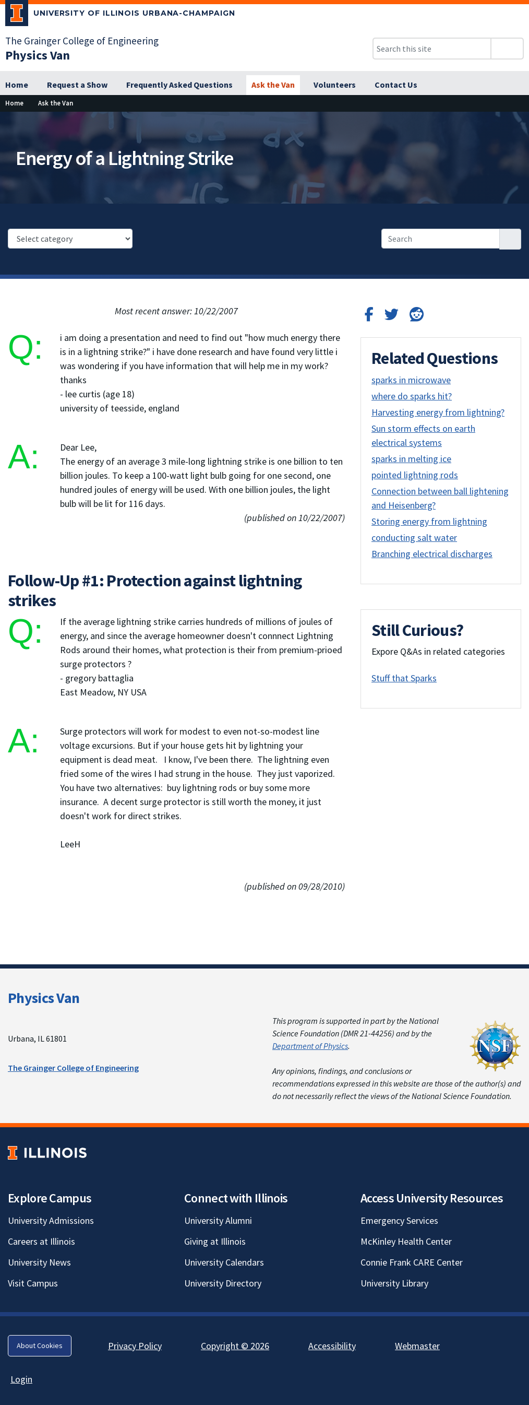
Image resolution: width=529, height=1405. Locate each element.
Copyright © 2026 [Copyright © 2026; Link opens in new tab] (235, 1346)
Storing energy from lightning (429, 521)
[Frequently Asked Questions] (179, 85)
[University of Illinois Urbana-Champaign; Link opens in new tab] (120, 15)
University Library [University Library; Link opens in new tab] (394, 1283)
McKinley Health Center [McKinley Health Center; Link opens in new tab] (406, 1241)
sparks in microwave (411, 380)
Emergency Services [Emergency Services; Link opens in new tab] (399, 1220)
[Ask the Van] (273, 85)
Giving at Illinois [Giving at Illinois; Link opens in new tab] (215, 1241)
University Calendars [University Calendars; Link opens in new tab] (224, 1262)
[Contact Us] (396, 85)
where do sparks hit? (411, 396)
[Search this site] (432, 48)
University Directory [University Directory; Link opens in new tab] (222, 1283)
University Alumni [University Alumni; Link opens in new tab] (218, 1220)
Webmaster (417, 1346)
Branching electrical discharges (431, 554)
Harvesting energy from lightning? (437, 412)
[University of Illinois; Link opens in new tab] (47, 1153)
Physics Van (43, 997)
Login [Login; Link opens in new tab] (21, 1379)
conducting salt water (414, 538)
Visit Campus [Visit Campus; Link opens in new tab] (33, 1283)
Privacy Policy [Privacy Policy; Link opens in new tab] (135, 1346)
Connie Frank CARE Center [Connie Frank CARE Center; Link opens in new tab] (411, 1262)
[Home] (16, 85)
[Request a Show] (77, 85)
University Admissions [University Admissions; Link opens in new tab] (51, 1220)
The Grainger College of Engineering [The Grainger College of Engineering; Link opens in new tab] (82, 40)
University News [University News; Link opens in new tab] (39, 1262)
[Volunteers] (334, 85)
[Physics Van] (37, 55)
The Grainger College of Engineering (73, 1067)
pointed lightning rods (414, 475)
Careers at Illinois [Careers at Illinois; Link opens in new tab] (41, 1241)
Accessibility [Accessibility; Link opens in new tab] (332, 1346)
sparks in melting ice (411, 459)
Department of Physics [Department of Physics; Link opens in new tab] (310, 1046)
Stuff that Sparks (404, 678)
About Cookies (40, 1345)
